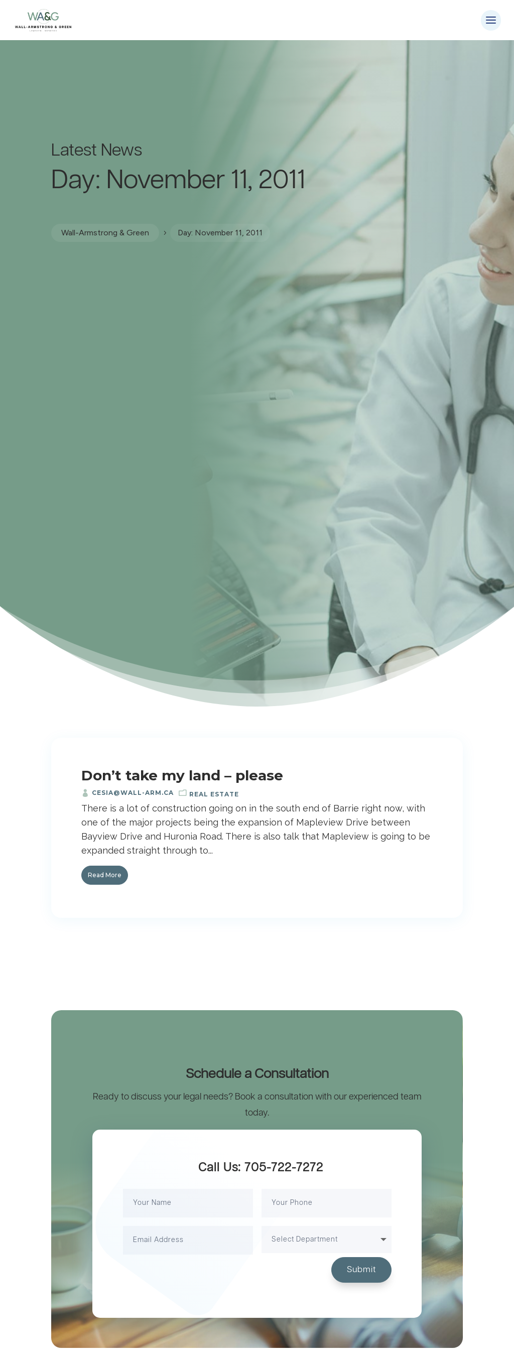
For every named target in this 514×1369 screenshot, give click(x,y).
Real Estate (214, 794)
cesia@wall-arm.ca (133, 792)
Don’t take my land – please (182, 775)
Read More (104, 875)
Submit (361, 1269)
